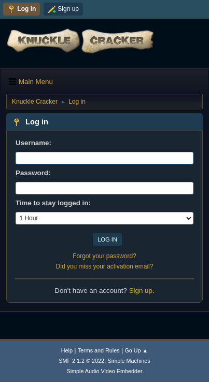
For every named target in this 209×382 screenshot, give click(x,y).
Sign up (140, 290)
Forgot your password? (104, 256)
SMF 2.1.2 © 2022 (81, 361)
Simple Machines (129, 361)
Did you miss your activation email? (105, 266)
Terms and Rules (99, 350)
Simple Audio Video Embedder (104, 371)
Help (67, 350)
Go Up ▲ (136, 350)
